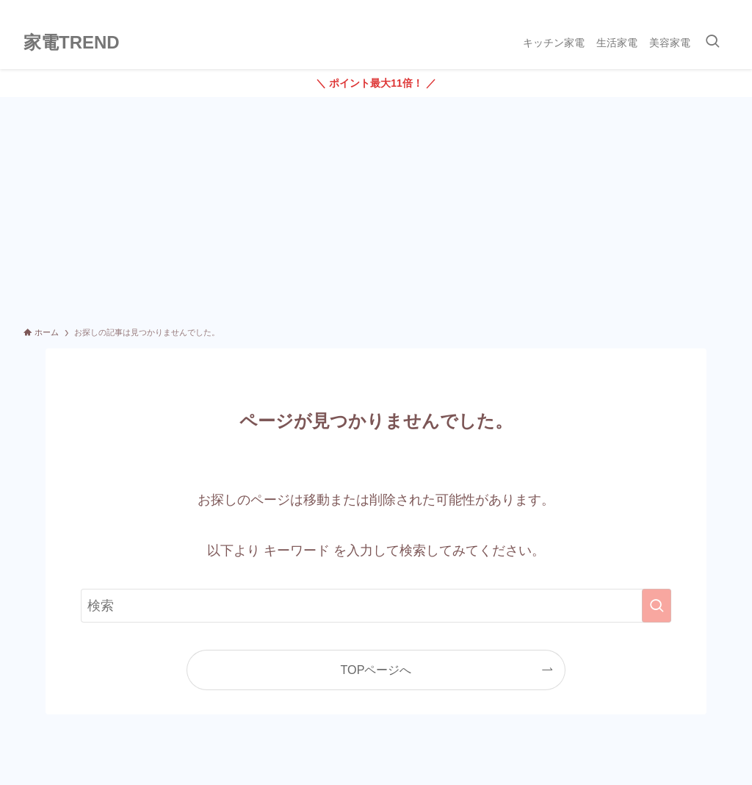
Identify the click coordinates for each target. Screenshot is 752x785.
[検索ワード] (376, 606)
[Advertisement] (376, 207)
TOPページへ (376, 669)
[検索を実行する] (656, 606)
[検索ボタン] (712, 42)
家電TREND (72, 42)
